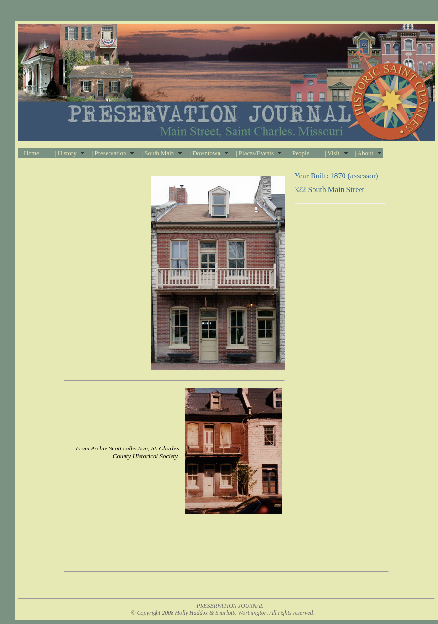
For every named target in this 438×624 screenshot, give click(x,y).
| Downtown (204, 153)
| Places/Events (255, 153)
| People (299, 153)
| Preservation (109, 153)
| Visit (332, 153)
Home (31, 153)
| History (66, 153)
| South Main (157, 153)
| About (364, 153)
